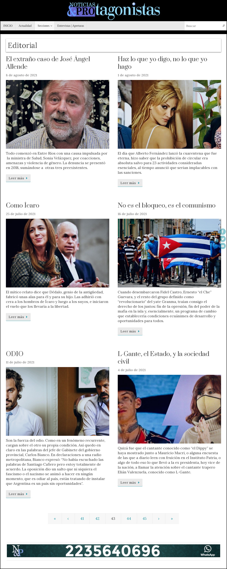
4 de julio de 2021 (132, 370)
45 (144, 518)
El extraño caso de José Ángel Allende (48, 63)
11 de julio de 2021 (20, 362)
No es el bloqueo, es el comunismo (167, 206)
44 (129, 518)
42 (97, 518)
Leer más (19, 178)
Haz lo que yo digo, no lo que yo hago (162, 63)
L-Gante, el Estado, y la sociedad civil (163, 358)
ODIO (14, 354)
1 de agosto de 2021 (133, 75)
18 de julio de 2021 (132, 214)
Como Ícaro (22, 206)
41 (82, 518)
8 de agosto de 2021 (21, 75)
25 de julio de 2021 (20, 214)
